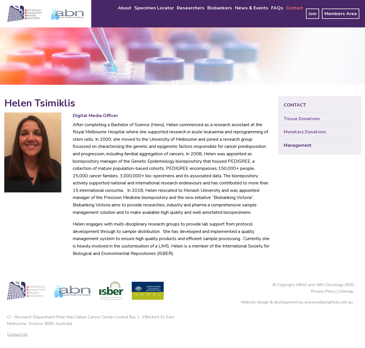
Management (298, 145)
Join (313, 14)
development (286, 302)
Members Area (341, 14)
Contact (294, 8)
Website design (255, 302)
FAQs (277, 8)
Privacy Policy (323, 291)
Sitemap (346, 291)
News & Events (251, 8)
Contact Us (17, 334)
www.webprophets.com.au (328, 302)
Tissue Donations (302, 119)
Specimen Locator (154, 8)
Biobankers (219, 8)
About (124, 8)
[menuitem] (124, 13)
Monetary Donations (305, 132)
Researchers (190, 8)
